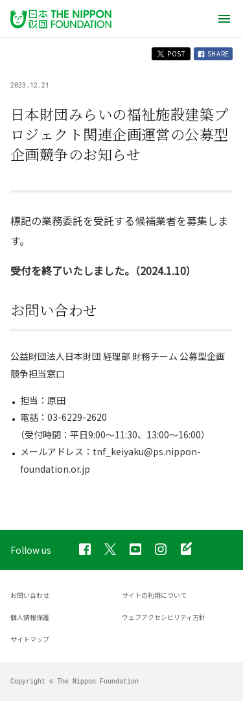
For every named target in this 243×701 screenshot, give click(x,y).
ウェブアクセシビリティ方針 (163, 617)
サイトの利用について (154, 595)
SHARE (213, 53)
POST (171, 53)
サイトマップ (29, 639)
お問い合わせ (29, 595)
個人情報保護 (29, 617)
